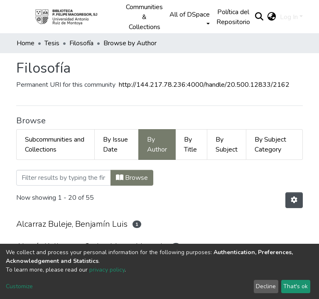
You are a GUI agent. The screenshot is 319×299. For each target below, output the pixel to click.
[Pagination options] (294, 200)
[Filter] (63, 178)
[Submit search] (259, 17)
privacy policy (107, 270)
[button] (271, 17)
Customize (19, 286)
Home (25, 43)
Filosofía (81, 43)
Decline (266, 286)
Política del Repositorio (233, 17)
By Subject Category (270, 144)
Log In (289, 17)
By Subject (227, 144)
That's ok (295, 286)
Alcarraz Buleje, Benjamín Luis (72, 224)
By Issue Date (115, 144)
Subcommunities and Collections (54, 144)
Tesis (51, 43)
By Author (157, 144)
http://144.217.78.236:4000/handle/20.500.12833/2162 (204, 84)
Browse (132, 177)
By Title (190, 144)
